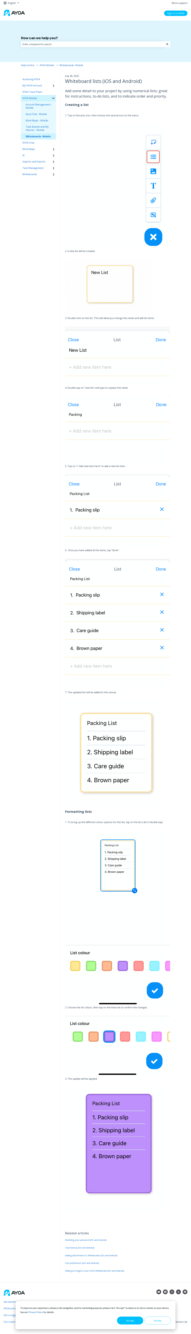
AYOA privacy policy (14, 1308)
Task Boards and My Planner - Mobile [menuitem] (37, 128)
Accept (130, 1320)
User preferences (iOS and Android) (82, 1263)
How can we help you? (39, 38)
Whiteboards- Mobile (71, 65)
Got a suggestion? (14, 1315)
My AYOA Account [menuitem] (32, 85)
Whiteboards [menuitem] (29, 174)
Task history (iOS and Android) (79, 1247)
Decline (157, 1320)
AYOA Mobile (47, 65)
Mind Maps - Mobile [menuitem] (37, 120)
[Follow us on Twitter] (178, 1291)
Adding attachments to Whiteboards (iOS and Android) (91, 1255)
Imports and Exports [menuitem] (33, 161)
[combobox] (92, 44)
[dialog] (95, 1315)
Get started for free (14, 1301)
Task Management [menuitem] (33, 168)
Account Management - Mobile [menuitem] (39, 106)
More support (179, 3)
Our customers (12, 1321)
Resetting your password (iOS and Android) (86, 1240)
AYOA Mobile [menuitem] (29, 98)
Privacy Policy (35, 1312)
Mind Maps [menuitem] (28, 149)
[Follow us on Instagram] (172, 1291)
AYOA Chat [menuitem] (28, 142)
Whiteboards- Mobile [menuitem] (38, 136)
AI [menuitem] (23, 155)
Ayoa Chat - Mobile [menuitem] (36, 114)
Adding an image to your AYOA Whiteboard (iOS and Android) (94, 1270)
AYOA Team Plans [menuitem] (32, 92)
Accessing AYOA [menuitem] (31, 79)
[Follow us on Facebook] (165, 1291)
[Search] (167, 44)
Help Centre (27, 65)
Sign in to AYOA (175, 13)
